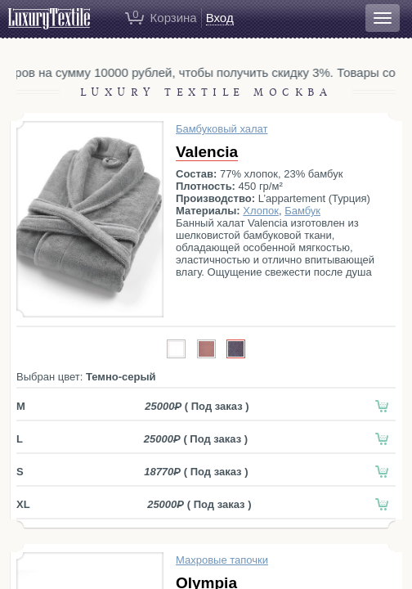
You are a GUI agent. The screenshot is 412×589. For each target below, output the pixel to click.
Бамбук (302, 211)
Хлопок (261, 211)
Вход (220, 18)
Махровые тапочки (222, 560)
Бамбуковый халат (221, 129)
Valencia (207, 151)
